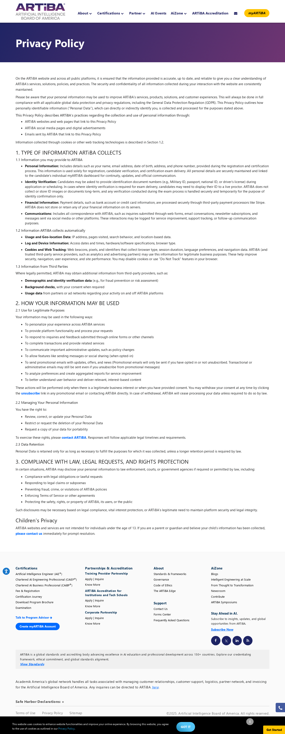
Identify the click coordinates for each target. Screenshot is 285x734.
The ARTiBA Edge (165, 591)
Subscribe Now (222, 629)
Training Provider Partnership (107, 573)
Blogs (214, 574)
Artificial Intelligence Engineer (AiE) (39, 574)
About (85, 13)
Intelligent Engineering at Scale (231, 579)
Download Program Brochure (34, 602)
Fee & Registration (28, 591)
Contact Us (161, 609)
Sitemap (75, 713)
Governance (161, 579)
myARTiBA (256, 13)
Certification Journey (29, 596)
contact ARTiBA (74, 437)
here (155, 687)
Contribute (218, 596)
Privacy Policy (52, 713)
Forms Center (162, 614)
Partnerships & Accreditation (108, 568)
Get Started (274, 730)
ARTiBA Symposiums (224, 602)
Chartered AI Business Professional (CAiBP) (44, 585)
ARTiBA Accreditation (210, 13)
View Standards (32, 664)
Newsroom (218, 591)
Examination (23, 607)
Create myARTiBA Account (38, 626)
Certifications (110, 13)
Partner (137, 13)
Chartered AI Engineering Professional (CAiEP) (46, 579)
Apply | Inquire (94, 579)
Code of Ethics (163, 585)
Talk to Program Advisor (34, 617)
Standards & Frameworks (170, 574)
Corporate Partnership (101, 612)
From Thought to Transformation (232, 585)
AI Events (158, 13)
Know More (92, 584)
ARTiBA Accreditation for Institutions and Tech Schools (106, 593)
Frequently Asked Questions (171, 620)
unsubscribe (30, 393)
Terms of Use (25, 713)
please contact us (29, 533)
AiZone (179, 13)
